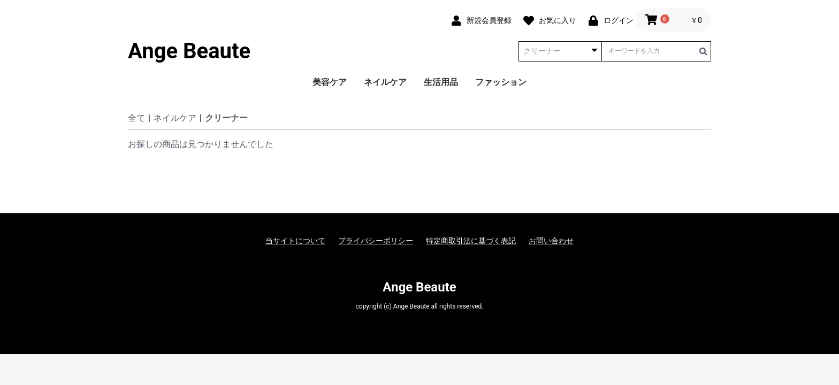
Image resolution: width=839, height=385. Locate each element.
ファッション (501, 82)
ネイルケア (385, 82)
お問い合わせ (551, 240)
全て (136, 118)
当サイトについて (295, 240)
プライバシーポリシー (375, 240)
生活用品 (441, 82)
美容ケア (329, 82)
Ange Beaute (189, 51)
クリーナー (226, 118)
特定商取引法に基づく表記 (471, 240)
